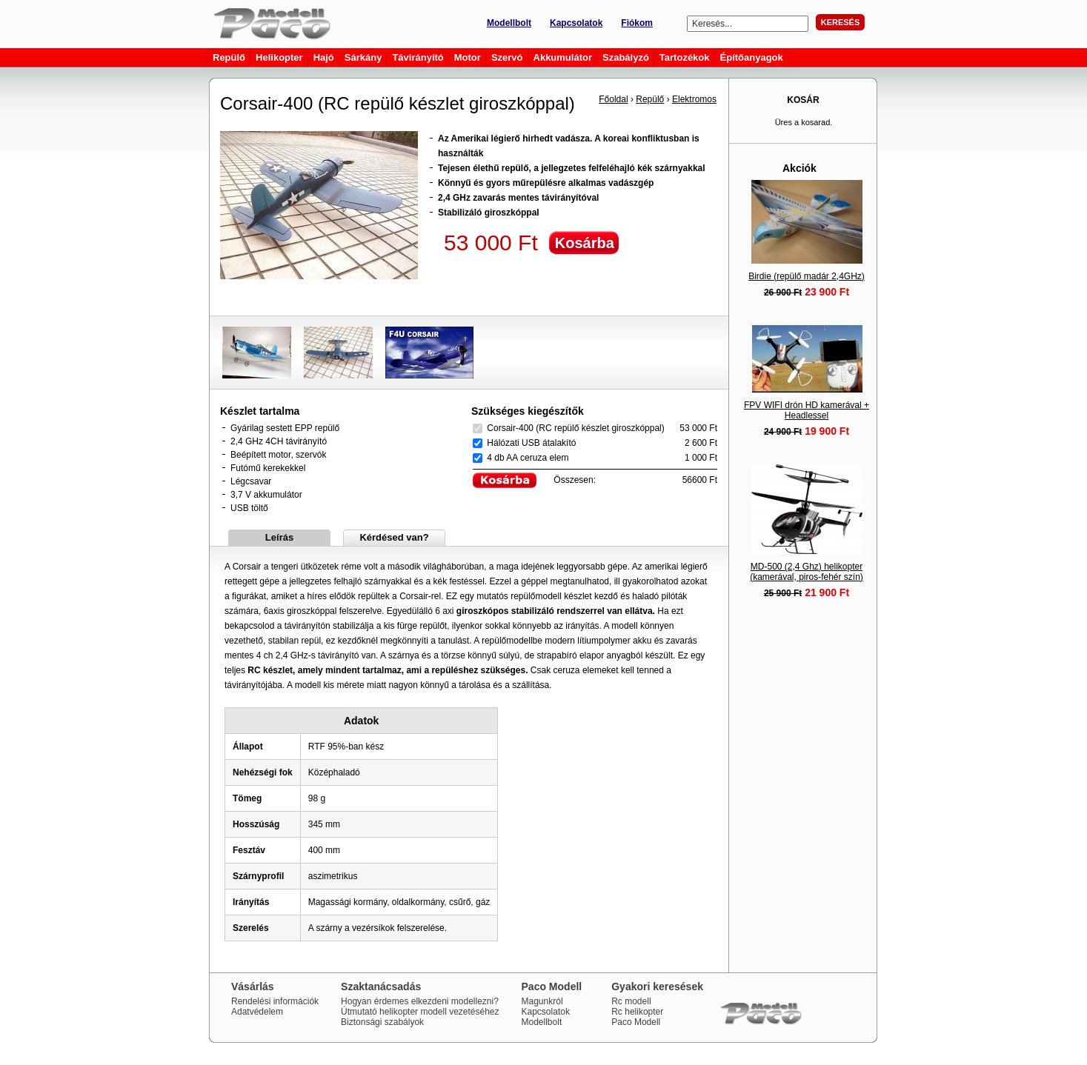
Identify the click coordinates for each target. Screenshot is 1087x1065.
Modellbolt (509, 23)
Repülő (650, 99)
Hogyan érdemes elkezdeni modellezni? (420, 1001)
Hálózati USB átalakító (531, 443)
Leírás (279, 537)
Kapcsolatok (576, 23)
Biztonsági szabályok (382, 1022)
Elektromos (694, 99)
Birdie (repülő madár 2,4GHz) (806, 276)
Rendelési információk (275, 1001)
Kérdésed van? (393, 537)
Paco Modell (635, 1022)
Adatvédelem (257, 1011)
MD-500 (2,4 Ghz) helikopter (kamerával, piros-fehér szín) (806, 571)
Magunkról (542, 1001)
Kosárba (584, 243)
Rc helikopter (637, 1011)
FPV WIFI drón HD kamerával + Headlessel (806, 410)
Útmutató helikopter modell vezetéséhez (420, 1011)
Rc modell (631, 1001)
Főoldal (613, 99)
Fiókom (637, 23)
